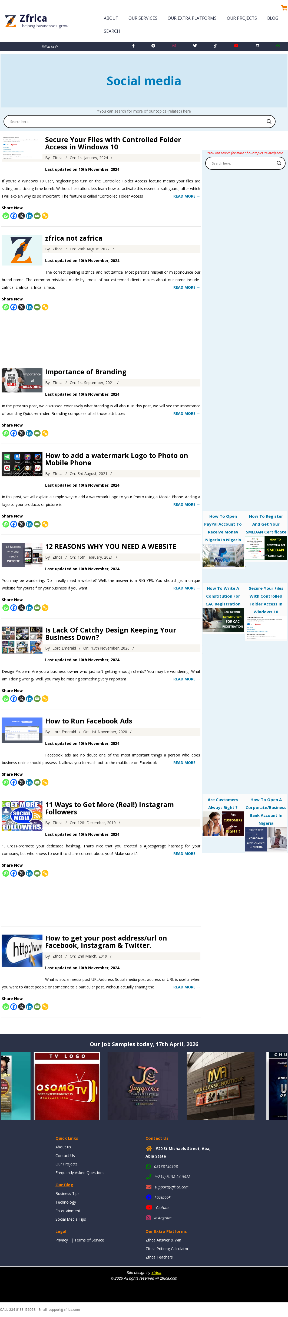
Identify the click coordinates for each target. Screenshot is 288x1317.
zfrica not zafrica (73, 238)
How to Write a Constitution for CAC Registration (223, 608)
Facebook (163, 1197)
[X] (21, 215)
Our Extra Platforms (192, 18)
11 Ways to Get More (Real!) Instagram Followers (109, 808)
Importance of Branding (86, 371)
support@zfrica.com (171, 1187)
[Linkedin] (29, 215)
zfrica (156, 1272)
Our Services (142, 18)
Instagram (162, 1217)
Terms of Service (89, 1240)
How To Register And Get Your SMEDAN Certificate (266, 536)
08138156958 (166, 1166)
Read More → (186, 196)
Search (112, 31)
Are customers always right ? (223, 816)
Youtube (162, 1207)
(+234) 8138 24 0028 (172, 1176)
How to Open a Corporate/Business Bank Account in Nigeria (266, 824)
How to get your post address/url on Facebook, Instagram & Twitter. (106, 941)
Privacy (61, 1240)
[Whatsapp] (5, 215)
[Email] (37, 215)
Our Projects (242, 18)
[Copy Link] (45, 215)
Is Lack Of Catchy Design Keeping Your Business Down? (110, 633)
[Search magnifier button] (269, 121)
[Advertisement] (101, 333)
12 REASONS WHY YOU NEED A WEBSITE (110, 546)
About (111, 18)
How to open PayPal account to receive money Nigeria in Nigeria (223, 540)
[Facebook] (13, 215)
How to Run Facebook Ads (88, 720)
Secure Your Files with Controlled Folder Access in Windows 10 (113, 143)
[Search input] (137, 121)
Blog (272, 18)
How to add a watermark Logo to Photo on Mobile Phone (116, 459)
